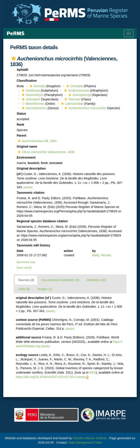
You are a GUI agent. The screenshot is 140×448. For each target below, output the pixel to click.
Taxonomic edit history (33, 245)
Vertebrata (30, 90)
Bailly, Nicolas (101, 255)
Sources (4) (26, 280)
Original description (31, 168)
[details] (27, 187)
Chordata (74, 86)
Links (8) (24, 289)
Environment (26, 157)
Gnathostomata (76, 90)
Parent (21, 135)
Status (21, 113)
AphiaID (22, 69)
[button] (13, 58)
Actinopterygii (79, 95)
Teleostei (71, 99)
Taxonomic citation (31, 192)
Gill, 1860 (37, 141)
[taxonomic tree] (26, 262)
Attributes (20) (96, 280)
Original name (27, 146)
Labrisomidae (71, 103)
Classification (27, 80)
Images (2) (45, 289)
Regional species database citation (42, 221)
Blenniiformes (32, 103)
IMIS (93, 372)
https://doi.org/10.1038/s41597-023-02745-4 (46, 377)
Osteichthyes (32, 95)
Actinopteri (30, 99)
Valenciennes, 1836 (45, 152)
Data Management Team (85, 442)
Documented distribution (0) (60, 280)
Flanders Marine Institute (90, 438)
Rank (20, 124)
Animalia (37, 86)
